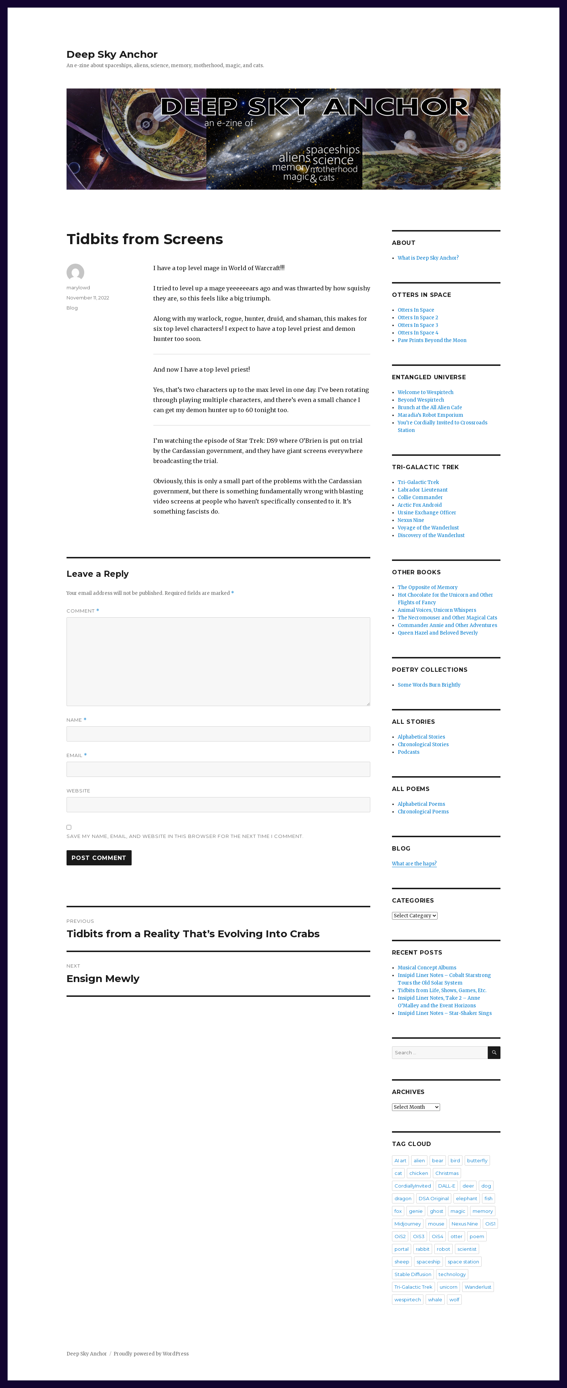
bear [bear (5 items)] (437, 1160)
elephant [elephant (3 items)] (466, 1198)
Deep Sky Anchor (112, 54)
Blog (72, 308)
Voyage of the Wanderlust (428, 528)
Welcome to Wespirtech (425, 392)
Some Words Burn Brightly (429, 685)
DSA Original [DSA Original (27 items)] (434, 1198)
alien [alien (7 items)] (419, 1160)
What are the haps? (414, 864)
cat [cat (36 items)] (398, 1173)
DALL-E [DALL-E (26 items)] (446, 1186)
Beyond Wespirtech (421, 400)
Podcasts (408, 752)
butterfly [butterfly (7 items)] (477, 1160)
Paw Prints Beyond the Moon (432, 340)
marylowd (78, 287)
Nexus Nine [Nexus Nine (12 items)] (465, 1224)
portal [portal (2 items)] (402, 1249)
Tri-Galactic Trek (418, 482)
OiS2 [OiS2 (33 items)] (400, 1236)
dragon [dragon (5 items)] (403, 1198)
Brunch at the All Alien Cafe (430, 408)
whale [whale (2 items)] (435, 1299)
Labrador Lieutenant (423, 490)
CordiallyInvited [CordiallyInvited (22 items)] (413, 1186)
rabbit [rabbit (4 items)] (423, 1249)
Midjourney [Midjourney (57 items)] (408, 1224)
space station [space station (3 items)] (463, 1261)
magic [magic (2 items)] (458, 1211)
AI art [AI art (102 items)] (400, 1160)
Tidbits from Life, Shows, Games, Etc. (442, 990)
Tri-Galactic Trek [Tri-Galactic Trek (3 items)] (413, 1287)
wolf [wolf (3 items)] (454, 1299)
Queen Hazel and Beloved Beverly (438, 633)
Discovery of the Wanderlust (431, 535)
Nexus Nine (411, 520)
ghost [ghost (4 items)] (436, 1211)
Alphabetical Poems (421, 804)
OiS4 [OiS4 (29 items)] (437, 1236)
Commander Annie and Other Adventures (447, 625)
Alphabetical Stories (421, 737)
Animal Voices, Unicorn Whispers (437, 610)
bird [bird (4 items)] (455, 1160)
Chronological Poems (423, 812)
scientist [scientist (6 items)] (467, 1249)
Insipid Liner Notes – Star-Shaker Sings (445, 1013)
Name (77, 720)
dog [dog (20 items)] (486, 1186)
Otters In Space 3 (418, 325)
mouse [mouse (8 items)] (436, 1224)
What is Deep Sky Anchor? (428, 258)
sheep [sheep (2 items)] (402, 1261)
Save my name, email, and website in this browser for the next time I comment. (185, 836)
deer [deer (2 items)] (468, 1186)
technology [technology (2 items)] (452, 1274)
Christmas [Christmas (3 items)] (447, 1173)
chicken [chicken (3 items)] (418, 1173)
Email (77, 755)
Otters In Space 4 (418, 333)
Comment (83, 611)
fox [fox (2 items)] (398, 1211)
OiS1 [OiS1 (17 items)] (490, 1224)
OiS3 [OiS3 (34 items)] (419, 1236)
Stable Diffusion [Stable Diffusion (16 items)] (413, 1274)
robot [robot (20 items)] (443, 1249)
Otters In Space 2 (418, 318)
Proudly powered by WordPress (151, 1354)
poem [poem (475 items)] (477, 1236)
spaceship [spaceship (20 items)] (428, 1261)
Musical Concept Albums (427, 968)
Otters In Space (416, 310)
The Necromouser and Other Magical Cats (447, 618)
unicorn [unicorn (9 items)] (448, 1287)
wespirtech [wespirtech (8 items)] (408, 1299)
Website (78, 791)
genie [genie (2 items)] (416, 1211)
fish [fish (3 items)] (489, 1198)
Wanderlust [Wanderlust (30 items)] (478, 1287)
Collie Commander (420, 497)
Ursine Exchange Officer (427, 513)
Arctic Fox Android (420, 505)
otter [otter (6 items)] (456, 1236)
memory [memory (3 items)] (483, 1211)
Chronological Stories (423, 744)
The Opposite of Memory (428, 587)
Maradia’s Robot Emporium (430, 415)
